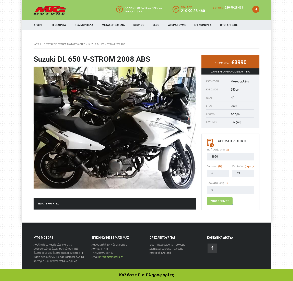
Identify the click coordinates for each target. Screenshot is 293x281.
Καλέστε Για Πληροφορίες (146, 275)
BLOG (156, 24)
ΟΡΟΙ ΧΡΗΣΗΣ (229, 24)
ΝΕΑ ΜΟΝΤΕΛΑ (83, 24)
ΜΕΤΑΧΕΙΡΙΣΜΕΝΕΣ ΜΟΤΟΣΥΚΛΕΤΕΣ (65, 44)
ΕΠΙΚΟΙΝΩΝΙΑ (202, 24)
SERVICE (138, 24)
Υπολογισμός (219, 201)
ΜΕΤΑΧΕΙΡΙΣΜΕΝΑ (113, 24)
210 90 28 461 (234, 7)
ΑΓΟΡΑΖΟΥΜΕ (177, 24)
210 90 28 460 (193, 11)
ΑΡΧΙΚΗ (38, 24)
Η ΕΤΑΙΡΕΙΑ (59, 24)
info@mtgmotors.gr (111, 257)
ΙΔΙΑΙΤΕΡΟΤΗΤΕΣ (48, 203)
